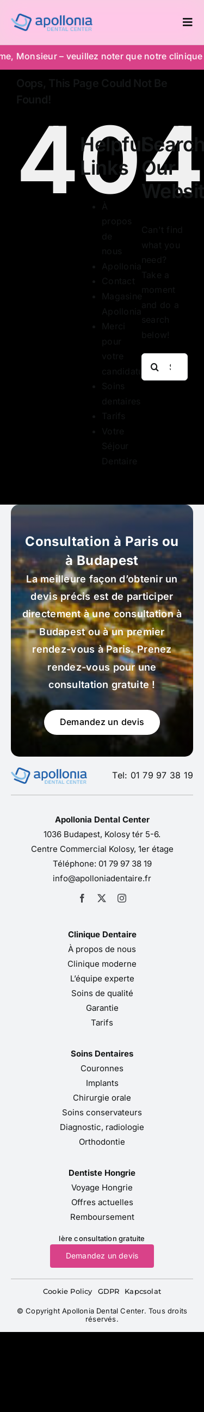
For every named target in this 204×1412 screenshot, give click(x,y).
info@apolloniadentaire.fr (102, 878)
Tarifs (113, 415)
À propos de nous (102, 949)
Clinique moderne (102, 964)
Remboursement (102, 1217)
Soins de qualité (102, 993)
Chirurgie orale (102, 1097)
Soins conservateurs (102, 1112)
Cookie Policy (67, 1291)
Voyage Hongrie (102, 1187)
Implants (102, 1083)
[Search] (155, 366)
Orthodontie (102, 1142)
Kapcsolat (143, 1291)
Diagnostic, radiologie (102, 1127)
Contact (118, 280)
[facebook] (82, 898)
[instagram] (122, 898)
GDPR (109, 1291)
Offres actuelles (102, 1202)
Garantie (102, 1008)
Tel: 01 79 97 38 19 (152, 775)
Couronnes (102, 1068)
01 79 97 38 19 (125, 863)
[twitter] (101, 898)
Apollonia (121, 266)
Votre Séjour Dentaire (119, 446)
